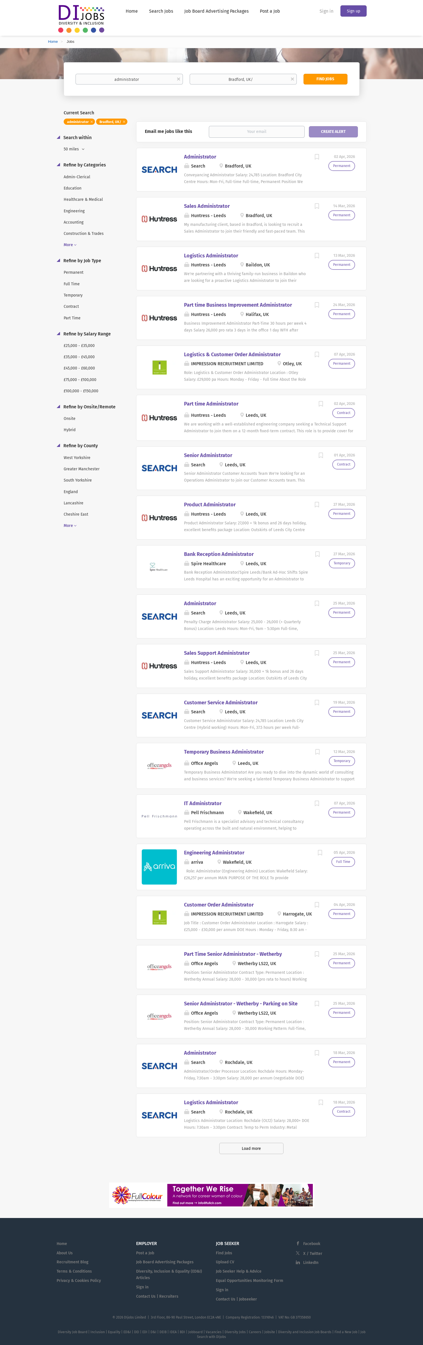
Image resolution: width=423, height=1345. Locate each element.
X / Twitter (312, 1253)
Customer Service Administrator (221, 703)
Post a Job (145, 1253)
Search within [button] (77, 137)
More (68, 244)
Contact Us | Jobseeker (236, 1299)
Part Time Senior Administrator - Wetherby (233, 954)
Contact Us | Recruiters (157, 1296)
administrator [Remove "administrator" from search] (78, 122)
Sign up (353, 11)
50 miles (72, 149)
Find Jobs (325, 79)
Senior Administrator (208, 455)
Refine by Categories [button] (84, 165)
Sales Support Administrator (217, 653)
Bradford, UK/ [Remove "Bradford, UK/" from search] (110, 122)
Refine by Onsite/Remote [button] (89, 406)
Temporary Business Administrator (224, 752)
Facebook (311, 1243)
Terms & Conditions (74, 1271)
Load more (251, 1148)
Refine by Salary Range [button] (86, 334)
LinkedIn (310, 1262)
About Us (65, 1253)
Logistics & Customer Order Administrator (232, 354)
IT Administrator (203, 803)
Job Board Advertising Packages (165, 1262)
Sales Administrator (207, 206)
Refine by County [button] (80, 445)
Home (53, 41)
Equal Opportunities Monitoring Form (249, 1280)
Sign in (326, 11)
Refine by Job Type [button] (81, 260)
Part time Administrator (211, 404)
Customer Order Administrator (219, 905)
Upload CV (225, 1262)
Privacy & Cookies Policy (79, 1280)
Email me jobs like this (168, 131)
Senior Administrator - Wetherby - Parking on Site (241, 1004)
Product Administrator (210, 505)
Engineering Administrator (214, 853)
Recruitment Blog (72, 1262)
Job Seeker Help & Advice (239, 1271)
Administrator (200, 157)
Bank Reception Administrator (219, 554)
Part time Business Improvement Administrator (238, 305)
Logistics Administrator (211, 256)
